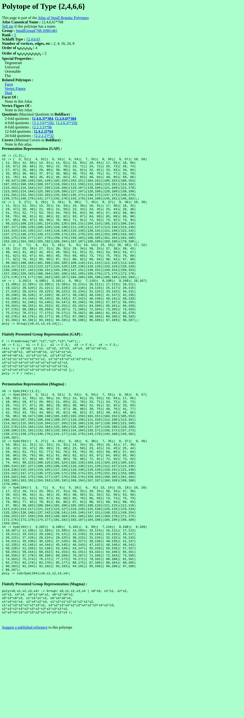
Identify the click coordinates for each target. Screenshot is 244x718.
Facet (9, 84)
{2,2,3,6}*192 (43, 123)
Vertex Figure (15, 89)
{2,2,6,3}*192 (66, 123)
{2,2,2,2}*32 (44, 136)
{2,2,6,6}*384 (65, 119)
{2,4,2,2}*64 (43, 131)
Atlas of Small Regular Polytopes (63, 18)
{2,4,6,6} (33, 39)
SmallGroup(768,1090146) (36, 31)
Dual (8, 93)
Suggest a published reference (24, 714)
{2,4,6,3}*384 (42, 119)
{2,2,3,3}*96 (42, 127)
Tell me (7, 26)
